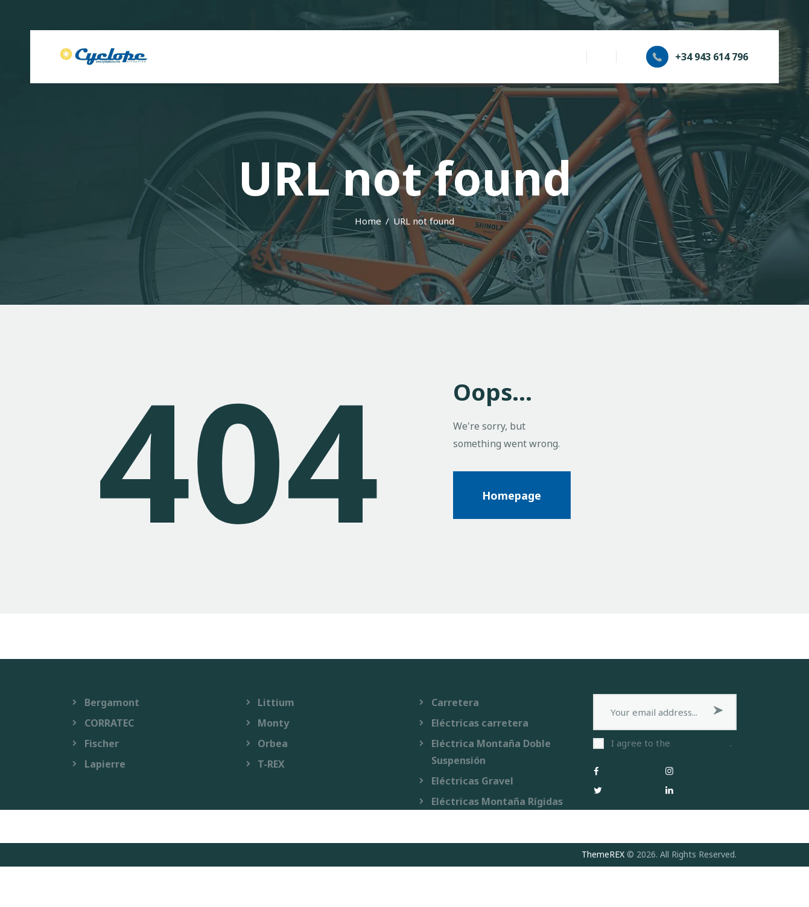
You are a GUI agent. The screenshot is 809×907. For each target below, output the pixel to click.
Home (368, 220)
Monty (273, 723)
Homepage (511, 495)
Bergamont (111, 702)
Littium (276, 702)
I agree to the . (671, 743)
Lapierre (104, 764)
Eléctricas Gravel (472, 781)
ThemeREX (603, 854)
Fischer (101, 743)
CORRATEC (109, 723)
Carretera (455, 702)
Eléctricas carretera (479, 723)
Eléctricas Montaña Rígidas (497, 801)
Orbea (273, 743)
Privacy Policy (701, 743)
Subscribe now (718, 712)
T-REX (271, 764)
